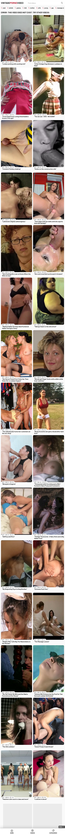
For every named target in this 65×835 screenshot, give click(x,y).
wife (39, 8)
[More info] (30, 60)
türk (25, 8)
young (46, 8)
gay (52, 8)
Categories (53, 833)
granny (19, 8)
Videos (32, 833)
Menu (60, 827)
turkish (11, 8)
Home (12, 833)
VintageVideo (12, 2)
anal (4, 8)
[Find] (62, 3)
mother (32, 8)
